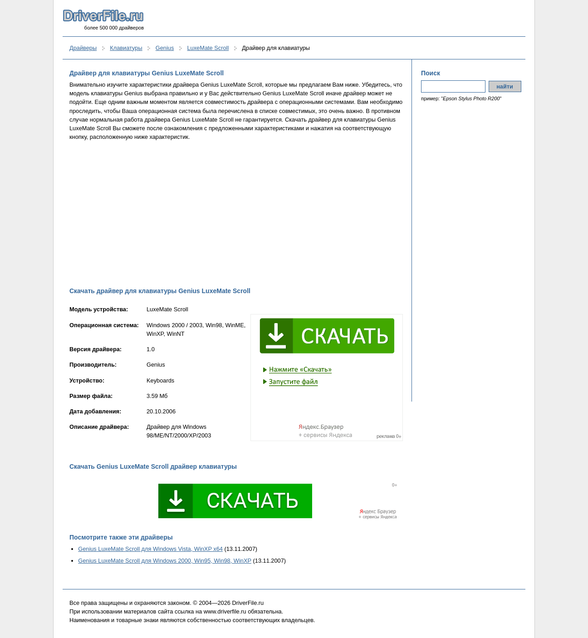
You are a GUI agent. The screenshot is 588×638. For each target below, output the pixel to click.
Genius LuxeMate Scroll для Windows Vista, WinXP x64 (150, 548)
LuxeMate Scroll (208, 47)
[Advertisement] (236, 213)
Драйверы (83, 47)
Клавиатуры (126, 47)
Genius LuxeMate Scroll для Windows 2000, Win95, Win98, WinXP (164, 560)
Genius (165, 47)
